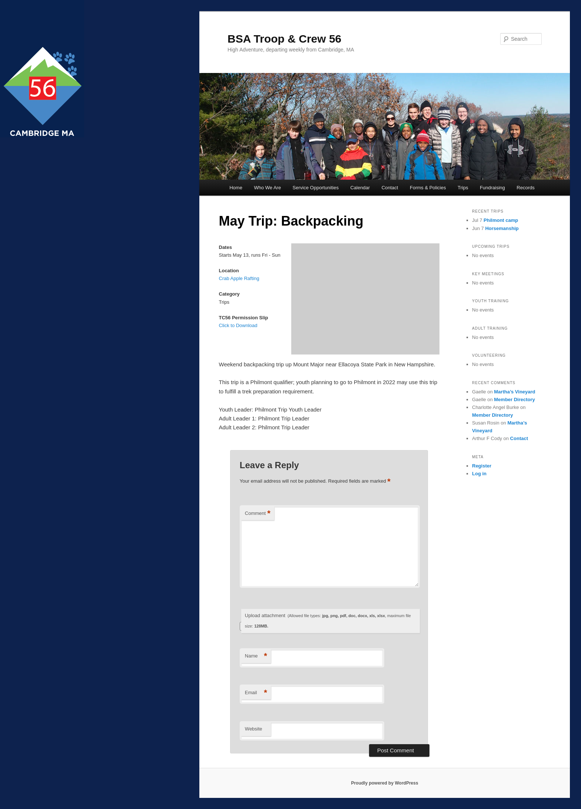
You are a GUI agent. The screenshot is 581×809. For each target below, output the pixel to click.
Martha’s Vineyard (514, 391)
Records (525, 187)
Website (253, 729)
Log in (479, 473)
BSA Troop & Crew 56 (284, 39)
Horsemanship (501, 228)
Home (235, 187)
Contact (390, 187)
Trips (463, 187)
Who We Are (267, 187)
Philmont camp (501, 220)
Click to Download (238, 325)
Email (256, 693)
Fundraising (492, 187)
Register (481, 466)
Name (256, 656)
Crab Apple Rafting (239, 278)
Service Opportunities (316, 187)
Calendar (360, 187)
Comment (257, 513)
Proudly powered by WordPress (384, 783)
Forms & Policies (428, 187)
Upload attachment (328, 621)
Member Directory (514, 399)
